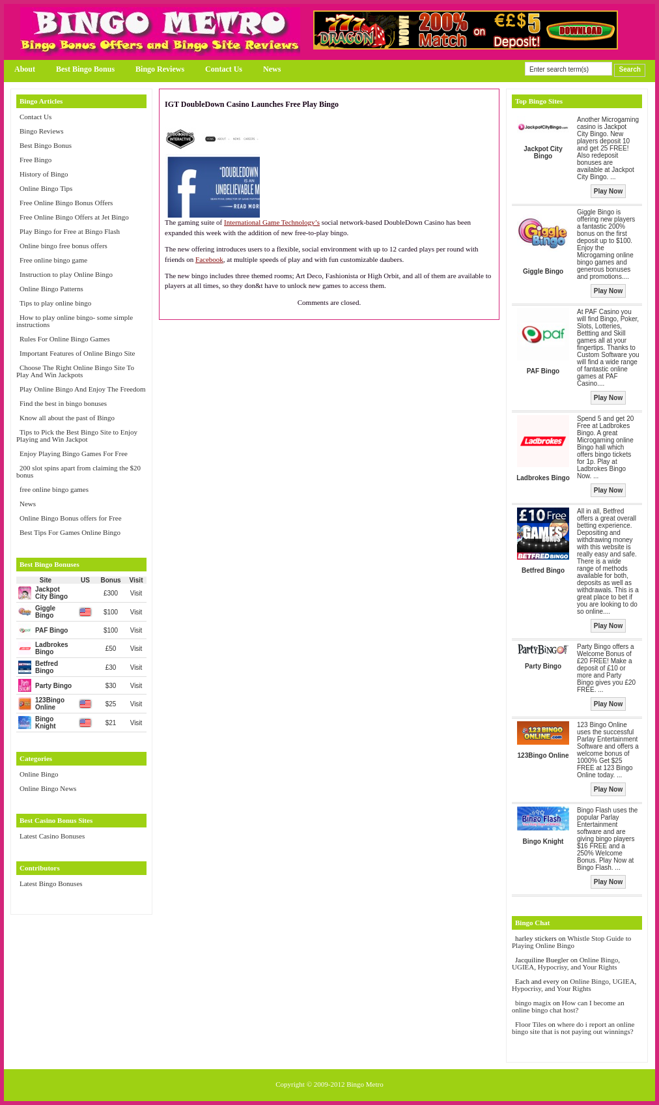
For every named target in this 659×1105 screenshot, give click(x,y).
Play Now (608, 191)
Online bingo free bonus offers (63, 246)
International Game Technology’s (272, 222)
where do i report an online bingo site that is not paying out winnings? (573, 1027)
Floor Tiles (531, 1024)
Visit (136, 593)
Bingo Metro (365, 1084)
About (24, 69)
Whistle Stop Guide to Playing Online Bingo (571, 941)
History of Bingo (44, 174)
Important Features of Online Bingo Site (77, 353)
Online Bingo (39, 774)
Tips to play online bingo (55, 303)
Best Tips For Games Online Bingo (70, 532)
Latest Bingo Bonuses (51, 883)
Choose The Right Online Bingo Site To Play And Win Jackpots (75, 371)
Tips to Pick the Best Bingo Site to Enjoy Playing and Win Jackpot (76, 435)
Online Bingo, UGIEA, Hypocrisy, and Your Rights (566, 963)
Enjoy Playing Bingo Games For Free (74, 453)
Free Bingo (35, 160)
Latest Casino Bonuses (52, 836)
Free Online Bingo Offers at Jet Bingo (74, 217)
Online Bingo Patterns (51, 289)
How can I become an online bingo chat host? (568, 1006)
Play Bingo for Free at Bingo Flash (70, 231)
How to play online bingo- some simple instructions (74, 320)
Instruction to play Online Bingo (66, 274)
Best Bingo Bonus (85, 69)
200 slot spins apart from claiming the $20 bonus (78, 471)
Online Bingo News (48, 788)
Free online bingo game (53, 260)
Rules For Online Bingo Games (65, 339)
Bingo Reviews (159, 69)
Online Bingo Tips (46, 188)
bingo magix (533, 1003)
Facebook (209, 259)
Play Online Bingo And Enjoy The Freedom (83, 389)
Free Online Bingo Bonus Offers (66, 203)
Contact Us (223, 69)
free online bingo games (54, 489)
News (272, 69)
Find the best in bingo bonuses (63, 403)
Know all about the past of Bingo (67, 418)
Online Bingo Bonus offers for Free (71, 518)
